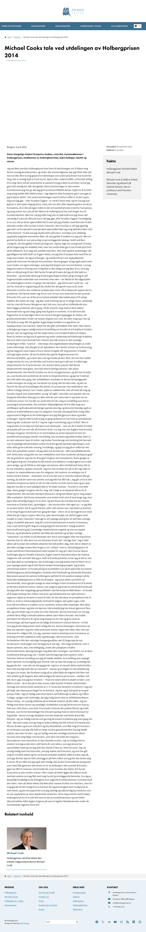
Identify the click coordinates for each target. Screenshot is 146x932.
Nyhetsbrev (77, 909)
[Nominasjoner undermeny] (38, 26)
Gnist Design (24, 923)
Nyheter (76, 896)
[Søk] (77, 922)
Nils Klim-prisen (11, 896)
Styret (41, 901)
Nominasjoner (11, 905)
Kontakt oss (44, 896)
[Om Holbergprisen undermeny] (119, 26)
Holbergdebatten (80, 905)
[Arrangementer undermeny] (63, 26)
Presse (41, 909)
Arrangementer (79, 892)
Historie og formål (47, 892)
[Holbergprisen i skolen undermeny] (90, 26)
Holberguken (78, 901)
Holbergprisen (11, 892)
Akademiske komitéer (48, 905)
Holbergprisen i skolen (14, 901)
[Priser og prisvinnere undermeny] (11, 26)
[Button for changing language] (137, 26)
